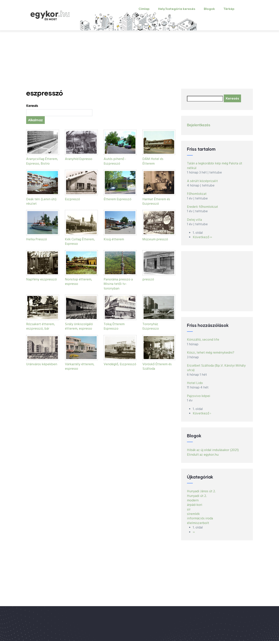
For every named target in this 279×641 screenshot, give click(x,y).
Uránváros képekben (41, 364)
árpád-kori (194, 505)
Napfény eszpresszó (41, 279)
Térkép (228, 8)
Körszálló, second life (203, 340)
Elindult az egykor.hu (203, 455)
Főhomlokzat (197, 194)
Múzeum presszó (155, 239)
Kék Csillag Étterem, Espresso (80, 242)
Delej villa (194, 220)
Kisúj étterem (114, 239)
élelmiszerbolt (198, 523)
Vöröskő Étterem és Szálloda (157, 367)
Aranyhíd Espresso (78, 159)
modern (193, 500)
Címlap (144, 8)
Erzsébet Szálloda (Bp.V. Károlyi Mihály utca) (216, 368)
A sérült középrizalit (202, 181)
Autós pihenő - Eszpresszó (115, 161)
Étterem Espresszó (117, 199)
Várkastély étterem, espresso (79, 367)
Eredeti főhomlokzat (202, 207)
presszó (148, 279)
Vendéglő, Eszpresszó (120, 364)
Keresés (32, 106)
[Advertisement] (139, 60)
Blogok (209, 8)
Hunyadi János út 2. (201, 491)
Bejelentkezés (198, 125)
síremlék (193, 514)
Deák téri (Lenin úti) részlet (41, 202)
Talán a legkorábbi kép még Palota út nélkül (214, 166)
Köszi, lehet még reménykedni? (210, 353)
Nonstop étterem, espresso (78, 282)
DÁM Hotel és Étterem (152, 161)
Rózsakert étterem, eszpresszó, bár (40, 326)
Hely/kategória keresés (176, 8)
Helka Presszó (36, 239)
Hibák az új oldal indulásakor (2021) (213, 450)
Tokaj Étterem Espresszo (114, 326)
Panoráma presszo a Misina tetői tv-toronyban (118, 284)
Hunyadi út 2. (197, 496)
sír (188, 509)
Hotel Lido (195, 383)
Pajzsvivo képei (198, 396)
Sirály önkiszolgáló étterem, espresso (79, 326)
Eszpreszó (72, 199)
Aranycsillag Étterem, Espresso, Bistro (42, 161)
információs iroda (200, 518)
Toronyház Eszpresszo (150, 326)
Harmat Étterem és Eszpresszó (156, 202)
